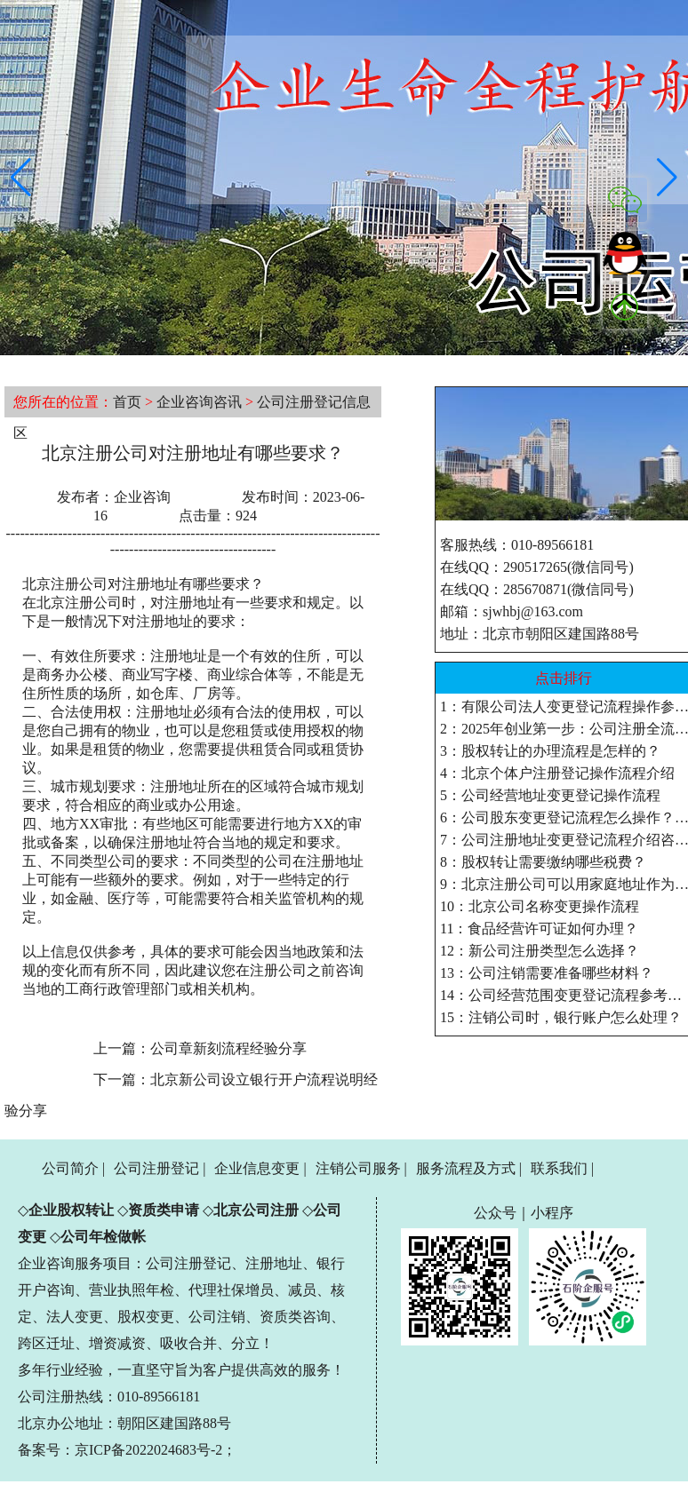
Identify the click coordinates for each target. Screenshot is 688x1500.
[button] (21, 177)
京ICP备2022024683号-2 (148, 1449)
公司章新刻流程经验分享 (228, 1048)
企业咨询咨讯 (199, 401)
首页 (127, 401)
